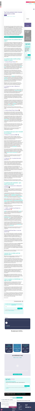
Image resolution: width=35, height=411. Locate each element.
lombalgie (13, 76)
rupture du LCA (6, 119)
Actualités (10, 347)
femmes (13, 105)
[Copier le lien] (18, 301)
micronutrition (7, 194)
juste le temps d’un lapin (18, 90)
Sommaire (7, 37)
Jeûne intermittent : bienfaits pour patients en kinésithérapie (9, 345)
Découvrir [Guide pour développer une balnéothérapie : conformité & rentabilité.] (27, 25)
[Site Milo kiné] (0, 7)
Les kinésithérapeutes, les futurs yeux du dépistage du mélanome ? (17, 345)
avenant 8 (8, 152)
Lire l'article (9, 350)
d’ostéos (20, 211)
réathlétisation (13, 195)
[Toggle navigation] (34, 9)
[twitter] (7, 316)
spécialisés (5, 79)
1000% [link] (5, 211)
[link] (0, 3)
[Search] (34, 3)
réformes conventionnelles (13, 152)
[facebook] (5, 316)
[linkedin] (6, 316)
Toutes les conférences (17, 373)
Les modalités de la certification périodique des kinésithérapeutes (25, 345)
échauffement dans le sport (15, 194)
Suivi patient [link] (20, 407)
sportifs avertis (12, 225)
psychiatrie (14, 103)
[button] (30, 25)
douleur (9, 104)
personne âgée (15, 146)
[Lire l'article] (9, 337)
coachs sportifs (19, 224)
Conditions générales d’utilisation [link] (13, 409)
